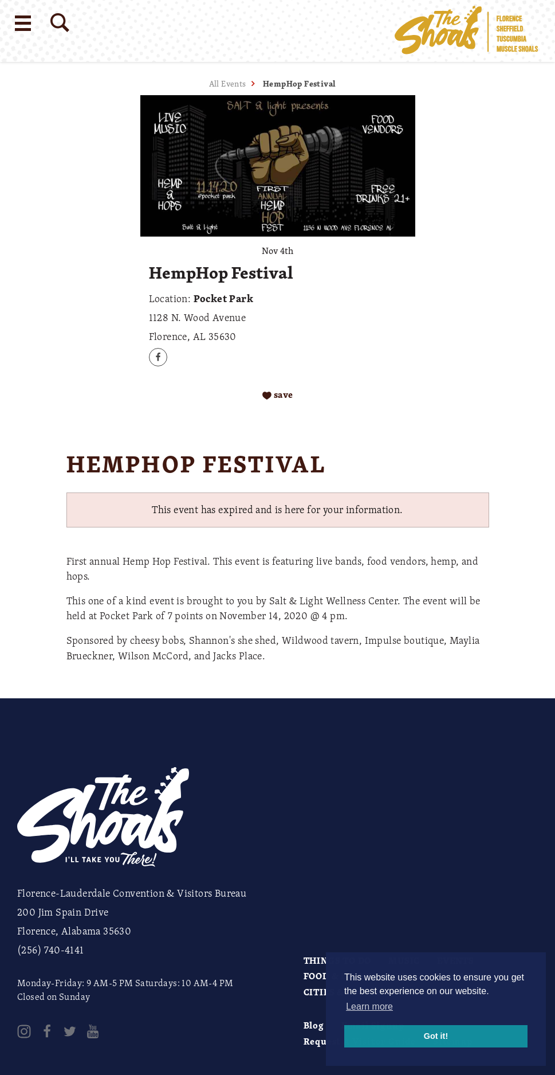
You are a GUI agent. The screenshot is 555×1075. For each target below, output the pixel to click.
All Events (227, 83)
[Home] (466, 31)
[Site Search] (60, 23)
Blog (314, 1025)
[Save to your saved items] (277, 394)
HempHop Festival (299, 83)
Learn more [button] (369, 1006)
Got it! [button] (436, 1036)
